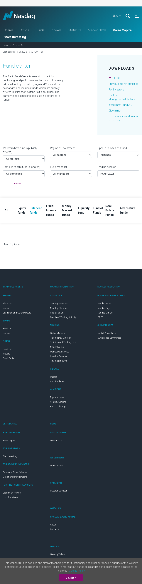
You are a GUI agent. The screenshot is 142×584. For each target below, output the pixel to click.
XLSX (117, 78)
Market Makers (57, 347)
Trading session (106, 166)
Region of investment (62, 148)
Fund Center (9, 358)
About (53, 524)
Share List (7, 303)
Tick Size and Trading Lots (63, 342)
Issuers (6, 308)
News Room (56, 440)
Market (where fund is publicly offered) (20, 150)
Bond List (7, 328)
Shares (8, 30)
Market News (97, 30)
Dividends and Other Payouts (17, 312)
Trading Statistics (59, 303)
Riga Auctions (57, 397)
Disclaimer (115, 110)
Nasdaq (22, 15)
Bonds (24, 30)
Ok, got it (71, 578)
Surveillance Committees (109, 338)
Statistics (75, 30)
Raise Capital (122, 30)
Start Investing (15, 37)
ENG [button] (116, 15)
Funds (40, 30)
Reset (17, 183)
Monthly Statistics (59, 308)
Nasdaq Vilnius (105, 312)
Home (6, 45)
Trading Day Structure (60, 338)
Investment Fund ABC (121, 104)
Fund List (7, 349)
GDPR (100, 317)
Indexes (56, 30)
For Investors (116, 89)
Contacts (54, 529)
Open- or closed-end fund (112, 148)
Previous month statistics (123, 83)
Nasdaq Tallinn (104, 303)
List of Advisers (10, 497)
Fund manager (58, 166)
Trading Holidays (58, 361)
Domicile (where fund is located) (21, 166)
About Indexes (57, 381)
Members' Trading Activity (63, 317)
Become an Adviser (12, 492)
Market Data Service (59, 351)
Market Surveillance (106, 333)
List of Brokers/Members (15, 477)
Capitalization (56, 312)
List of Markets (57, 333)
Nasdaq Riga (103, 308)
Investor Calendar (58, 356)
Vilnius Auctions (58, 402)
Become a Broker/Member (15, 472)
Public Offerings (58, 406)
